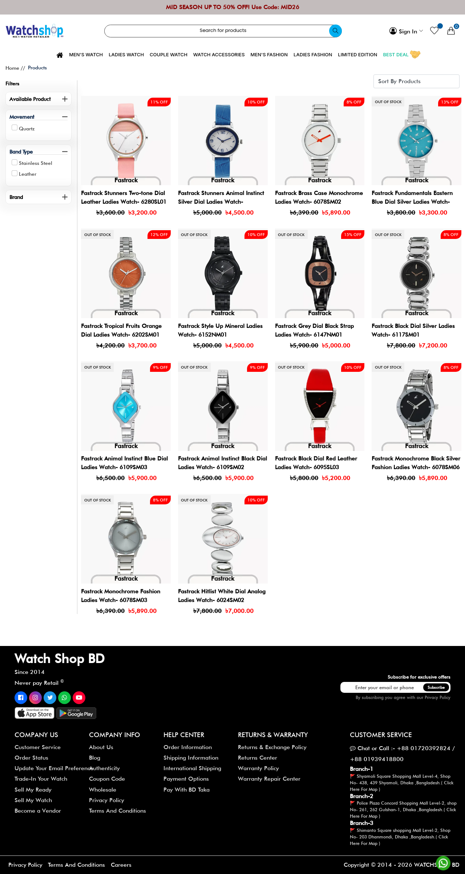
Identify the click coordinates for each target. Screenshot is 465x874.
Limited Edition (357, 54)
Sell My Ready (33, 789)
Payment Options (186, 778)
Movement (21, 117)
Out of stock (388, 102)
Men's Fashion (269, 54)
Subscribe (436, 687)
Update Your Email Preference (54, 768)
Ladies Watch (126, 54)
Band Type (21, 152)
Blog (94, 757)
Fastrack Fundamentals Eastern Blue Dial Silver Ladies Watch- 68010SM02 (412, 202)
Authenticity (104, 768)
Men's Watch (86, 54)
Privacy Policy (437, 697)
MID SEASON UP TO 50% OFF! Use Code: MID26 (233, 7)
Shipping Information (190, 757)
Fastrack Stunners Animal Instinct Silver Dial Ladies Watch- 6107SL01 (221, 202)
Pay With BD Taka (186, 789)
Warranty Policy (258, 768)
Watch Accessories (219, 54)
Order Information (187, 747)
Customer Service (38, 747)
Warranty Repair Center (269, 778)
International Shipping (192, 768)
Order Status (31, 757)
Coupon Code (107, 778)
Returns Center (257, 757)
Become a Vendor (38, 810)
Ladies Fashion (313, 54)
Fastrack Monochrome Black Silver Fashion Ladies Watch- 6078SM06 (416, 467)
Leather (27, 174)
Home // (15, 68)
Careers (122, 864)
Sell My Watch (33, 800)
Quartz (27, 128)
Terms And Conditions (117, 810)
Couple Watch (168, 54)
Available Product (29, 99)
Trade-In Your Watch (41, 778)
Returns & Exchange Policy (272, 747)
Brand (16, 197)
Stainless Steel (35, 163)
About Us (101, 747)
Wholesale (102, 789)
